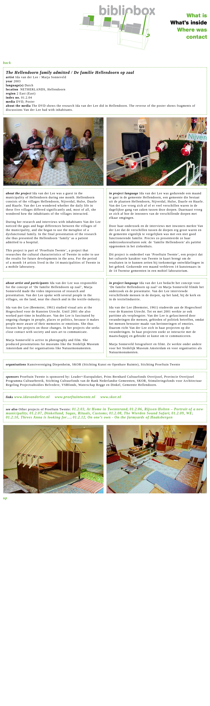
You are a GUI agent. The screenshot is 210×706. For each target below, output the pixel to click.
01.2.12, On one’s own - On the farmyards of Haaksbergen (123, 417)
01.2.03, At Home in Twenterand (100, 409)
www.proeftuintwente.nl (75, 397)
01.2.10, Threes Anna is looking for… (38, 417)
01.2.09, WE (182, 413)
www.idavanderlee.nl (32, 397)
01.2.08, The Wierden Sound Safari (139, 413)
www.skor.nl (110, 397)
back (7, 63)
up (5, 498)
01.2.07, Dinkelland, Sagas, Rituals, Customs (68, 413)
